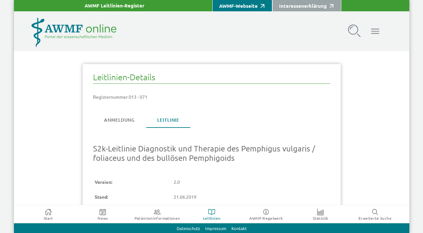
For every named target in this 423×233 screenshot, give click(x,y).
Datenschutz (188, 228)
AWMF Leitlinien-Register (114, 5)
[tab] (119, 120)
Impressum (215, 228)
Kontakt (239, 228)
